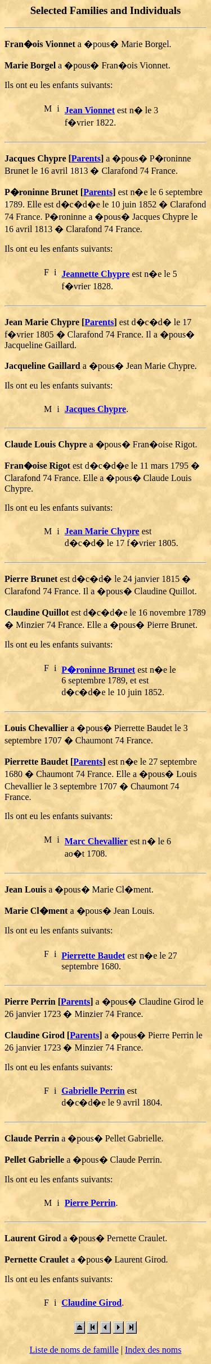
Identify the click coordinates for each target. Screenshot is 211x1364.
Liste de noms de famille (74, 1349)
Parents (86, 158)
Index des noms (153, 1349)
